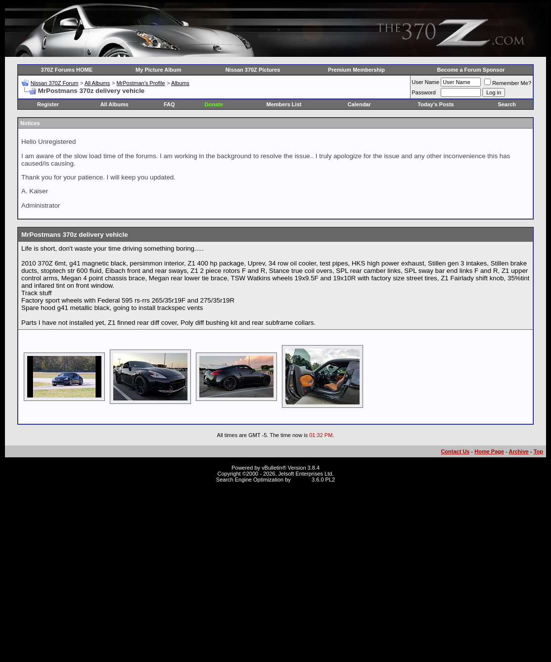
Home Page (489, 451)
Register (48, 104)
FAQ (169, 104)
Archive (519, 451)
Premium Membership (356, 70)
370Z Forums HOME (67, 70)
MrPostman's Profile (140, 83)
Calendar (359, 104)
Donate (214, 104)
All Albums (97, 83)
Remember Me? (507, 83)
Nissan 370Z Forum (55, 83)
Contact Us (455, 451)
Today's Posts (435, 104)
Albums (180, 83)
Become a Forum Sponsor (471, 70)
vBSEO (301, 480)
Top (538, 451)
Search (507, 104)
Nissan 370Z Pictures (253, 70)
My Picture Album (159, 70)
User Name (426, 82)
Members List (284, 104)
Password (424, 92)
